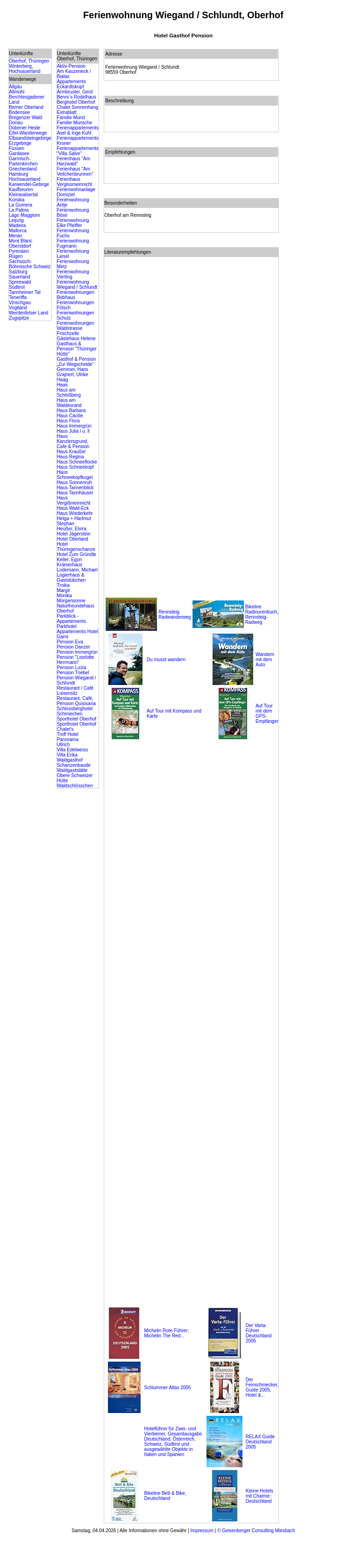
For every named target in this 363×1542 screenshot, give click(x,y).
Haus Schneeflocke (77, 461)
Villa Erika (67, 754)
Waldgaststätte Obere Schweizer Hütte (75, 775)
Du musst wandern (166, 659)
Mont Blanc (20, 240)
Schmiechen (70, 713)
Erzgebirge (20, 143)
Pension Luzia (71, 667)
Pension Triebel (73, 672)
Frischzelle (68, 333)
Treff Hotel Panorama (67, 737)
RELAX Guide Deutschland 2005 (260, 1441)
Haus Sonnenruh (74, 482)
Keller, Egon (69, 559)
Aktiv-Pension (71, 66)
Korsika (16, 199)
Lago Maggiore (24, 215)
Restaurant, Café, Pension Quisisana (76, 701)
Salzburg (18, 271)
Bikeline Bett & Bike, (165, 1493)
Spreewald (20, 282)
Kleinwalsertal (23, 194)
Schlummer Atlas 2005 (167, 1387)
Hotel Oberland (72, 539)
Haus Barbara (71, 410)
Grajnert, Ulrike (72, 374)
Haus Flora (68, 420)
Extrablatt (67, 112)
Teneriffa (18, 297)
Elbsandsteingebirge (30, 138)
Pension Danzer (73, 647)
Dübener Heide (24, 127)
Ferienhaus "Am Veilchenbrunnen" (75, 171)
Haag (62, 379)
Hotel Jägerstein (74, 533)
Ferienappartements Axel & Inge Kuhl (78, 130)
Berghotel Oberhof (76, 102)
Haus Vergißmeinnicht (74, 500)
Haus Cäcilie (70, 415)
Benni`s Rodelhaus (77, 97)
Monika (64, 595)
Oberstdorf (20, 246)
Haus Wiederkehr (75, 513)
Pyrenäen (19, 251)
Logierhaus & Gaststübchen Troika (71, 580)
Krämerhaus (69, 564)
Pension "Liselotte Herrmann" (75, 660)
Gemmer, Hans (72, 369)
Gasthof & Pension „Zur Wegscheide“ (76, 362)
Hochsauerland (24, 179)
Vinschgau (20, 302)
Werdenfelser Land (28, 312)
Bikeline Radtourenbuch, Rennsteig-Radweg (261, 614)
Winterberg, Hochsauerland (24, 69)
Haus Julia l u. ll (73, 431)
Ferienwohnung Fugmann (73, 243)
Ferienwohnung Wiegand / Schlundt (77, 284)
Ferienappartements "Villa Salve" (78, 151)
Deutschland (157, 1498)
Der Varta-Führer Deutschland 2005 (259, 1333)
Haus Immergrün (74, 425)
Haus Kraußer (71, 451)
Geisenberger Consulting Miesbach (258, 1530)
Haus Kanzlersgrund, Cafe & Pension (73, 441)
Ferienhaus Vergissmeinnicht (75, 182)
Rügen (15, 256)
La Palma (18, 210)
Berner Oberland (26, 107)
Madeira (17, 225)
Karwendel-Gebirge (29, 184)
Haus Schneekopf (75, 467)
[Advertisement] (321, 189)
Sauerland (19, 276)
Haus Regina (70, 456)
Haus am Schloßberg (69, 392)
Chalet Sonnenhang (77, 107)
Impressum (202, 1530)
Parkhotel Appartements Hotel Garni (77, 631)
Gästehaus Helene (76, 338)
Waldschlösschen (75, 785)
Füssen (16, 148)
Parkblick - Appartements (71, 619)
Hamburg (18, 174)
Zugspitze (19, 318)
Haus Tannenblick (75, 487)
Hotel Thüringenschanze (76, 547)
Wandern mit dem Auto (265, 659)
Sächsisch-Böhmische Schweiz (29, 264)
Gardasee (19, 153)
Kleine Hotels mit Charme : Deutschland (259, 1496)
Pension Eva (70, 641)
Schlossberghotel (75, 708)
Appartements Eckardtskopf (71, 84)
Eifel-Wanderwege (28, 133)
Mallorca (18, 230)
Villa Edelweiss (72, 749)
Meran (15, 235)
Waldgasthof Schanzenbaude (74, 762)
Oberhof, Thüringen (29, 61)
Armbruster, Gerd (75, 91)
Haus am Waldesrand (69, 403)
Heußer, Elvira (71, 528)
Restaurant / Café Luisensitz (75, 690)
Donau (15, 122)
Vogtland (18, 307)
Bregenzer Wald (25, 117)
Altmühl (16, 91)
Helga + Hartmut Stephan (74, 521)
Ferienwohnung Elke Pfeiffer (73, 223)
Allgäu (15, 86)
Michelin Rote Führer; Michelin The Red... (166, 1333)
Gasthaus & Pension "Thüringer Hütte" (77, 349)
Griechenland (22, 168)
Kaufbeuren (21, 189)
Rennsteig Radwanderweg (174, 614)
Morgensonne (71, 600)
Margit (63, 590)
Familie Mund (71, 117)
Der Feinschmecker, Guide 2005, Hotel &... (262, 1387)
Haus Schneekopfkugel (75, 475)
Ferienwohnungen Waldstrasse (75, 326)
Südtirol (17, 287)
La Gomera (20, 204)
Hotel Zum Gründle (76, 554)
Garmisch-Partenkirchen (23, 161)
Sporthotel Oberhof (77, 718)
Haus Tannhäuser (75, 492)
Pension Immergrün (77, 652)
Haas (62, 384)
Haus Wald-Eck (73, 508)
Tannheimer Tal (25, 292)
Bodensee (19, 112)
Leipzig (16, 220)
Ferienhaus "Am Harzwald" (73, 161)
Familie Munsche (75, 122)
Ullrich (63, 744)
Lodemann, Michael (77, 569)
